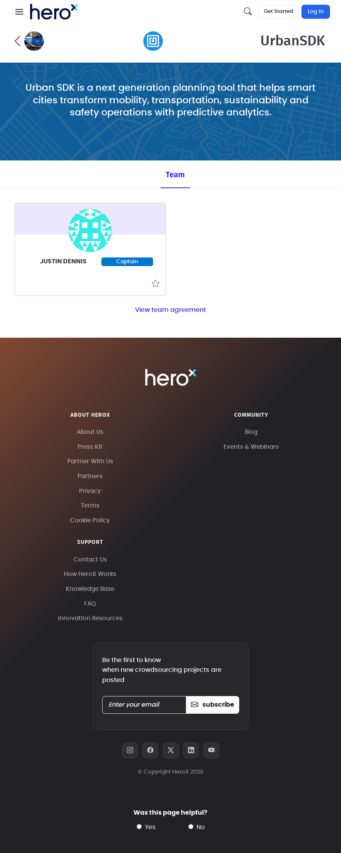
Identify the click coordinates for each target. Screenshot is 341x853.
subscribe (212, 704)
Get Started (278, 11)
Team (175, 174)
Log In (316, 11)
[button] (19, 12)
